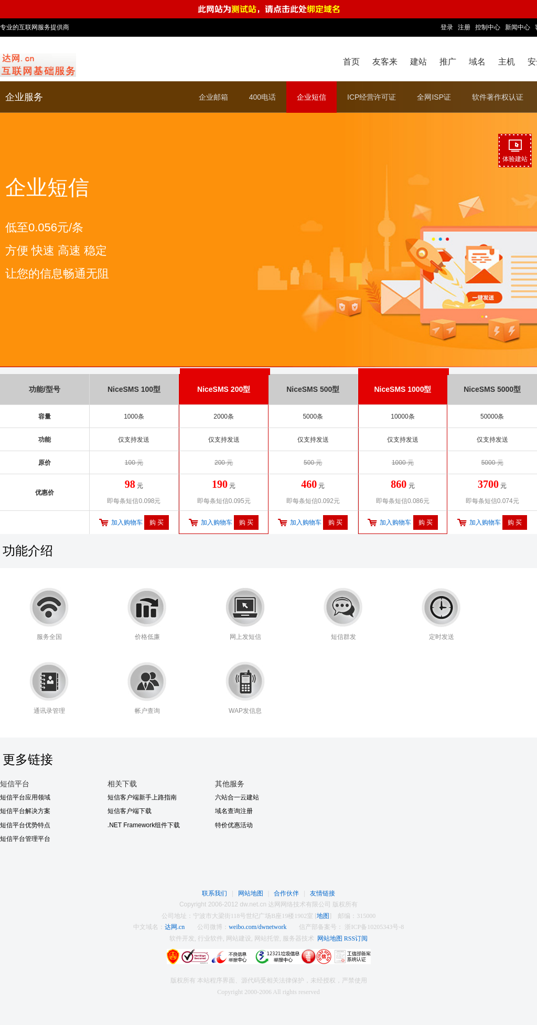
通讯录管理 (49, 710)
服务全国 (49, 636)
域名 (477, 61)
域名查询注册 (234, 811)
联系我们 (214, 893)
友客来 (385, 61)
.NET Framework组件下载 (144, 825)
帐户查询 (147, 710)
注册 (464, 27)
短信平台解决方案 (25, 811)
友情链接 (322, 893)
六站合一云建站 (237, 797)
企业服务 (24, 97)
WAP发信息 (245, 710)
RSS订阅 (356, 938)
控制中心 (487, 27)
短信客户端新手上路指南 (142, 797)
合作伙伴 (286, 893)
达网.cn (175, 927)
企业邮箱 (213, 97)
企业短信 (311, 97)
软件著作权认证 (497, 97)
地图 (323, 916)
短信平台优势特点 (25, 825)
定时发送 (441, 636)
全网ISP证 (434, 97)
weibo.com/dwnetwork (257, 927)
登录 (447, 27)
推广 (447, 61)
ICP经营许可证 (371, 97)
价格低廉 (147, 636)
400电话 (262, 97)
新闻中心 (517, 27)
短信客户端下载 (130, 811)
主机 (506, 61)
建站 (418, 61)
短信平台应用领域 (25, 797)
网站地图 (250, 893)
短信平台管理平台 (25, 838)
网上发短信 (245, 636)
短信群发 (343, 636)
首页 (351, 61)
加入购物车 (127, 522)
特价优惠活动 (234, 825)
